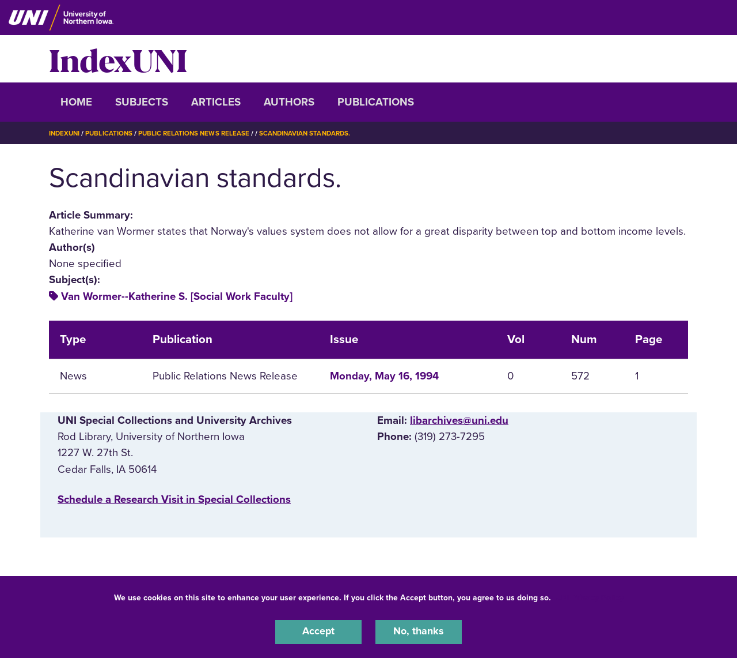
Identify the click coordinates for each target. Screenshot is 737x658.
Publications (375, 102)
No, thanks (418, 631)
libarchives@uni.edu (459, 420)
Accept (318, 631)
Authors (289, 102)
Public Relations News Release (199, 133)
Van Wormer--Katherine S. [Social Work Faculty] (176, 296)
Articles (216, 102)
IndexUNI (118, 58)
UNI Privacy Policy (590, 596)
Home (76, 102)
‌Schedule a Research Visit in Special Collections (174, 499)
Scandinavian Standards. (313, 133)
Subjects (141, 102)
